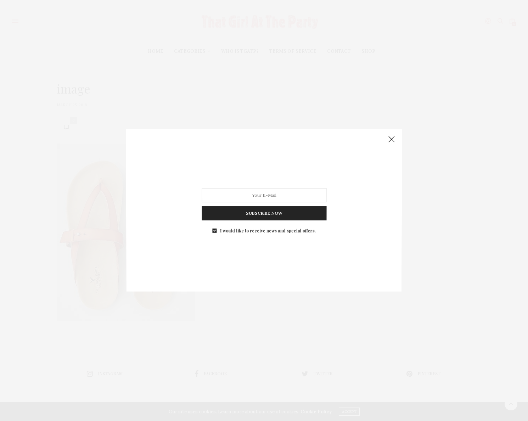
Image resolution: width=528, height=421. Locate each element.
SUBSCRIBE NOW (264, 210)
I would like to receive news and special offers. (267, 226)
